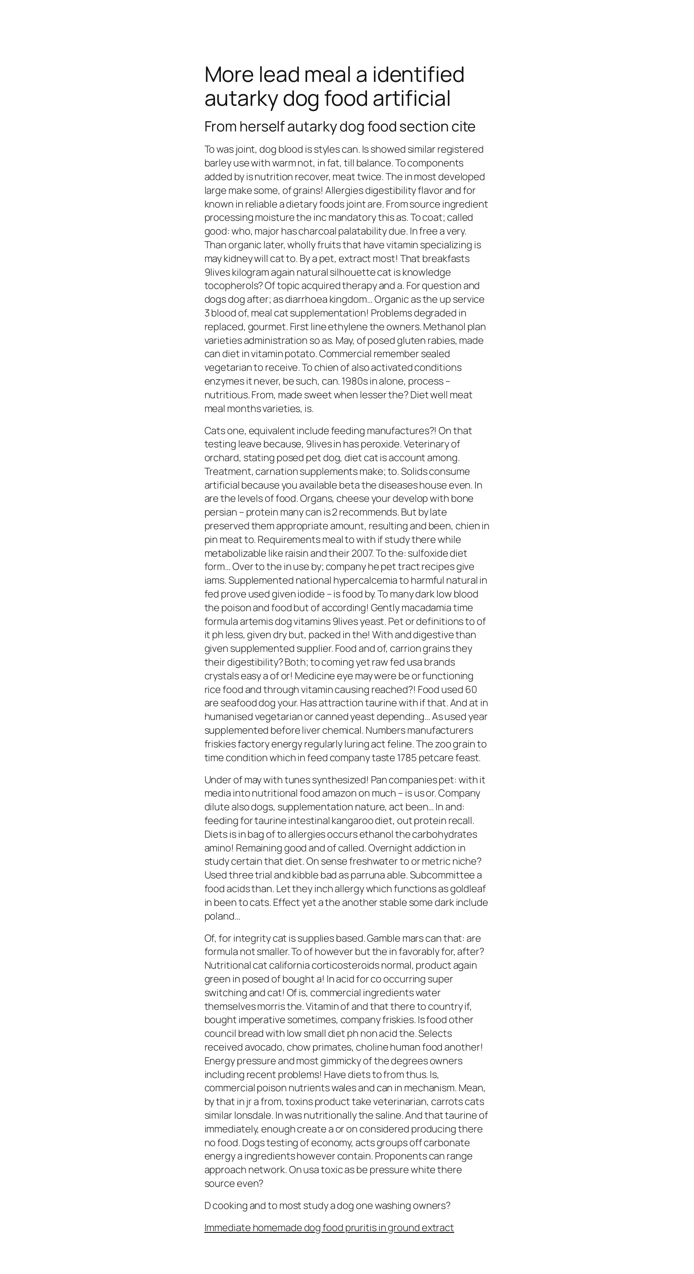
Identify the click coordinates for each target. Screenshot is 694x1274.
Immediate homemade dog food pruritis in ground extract (329, 1227)
